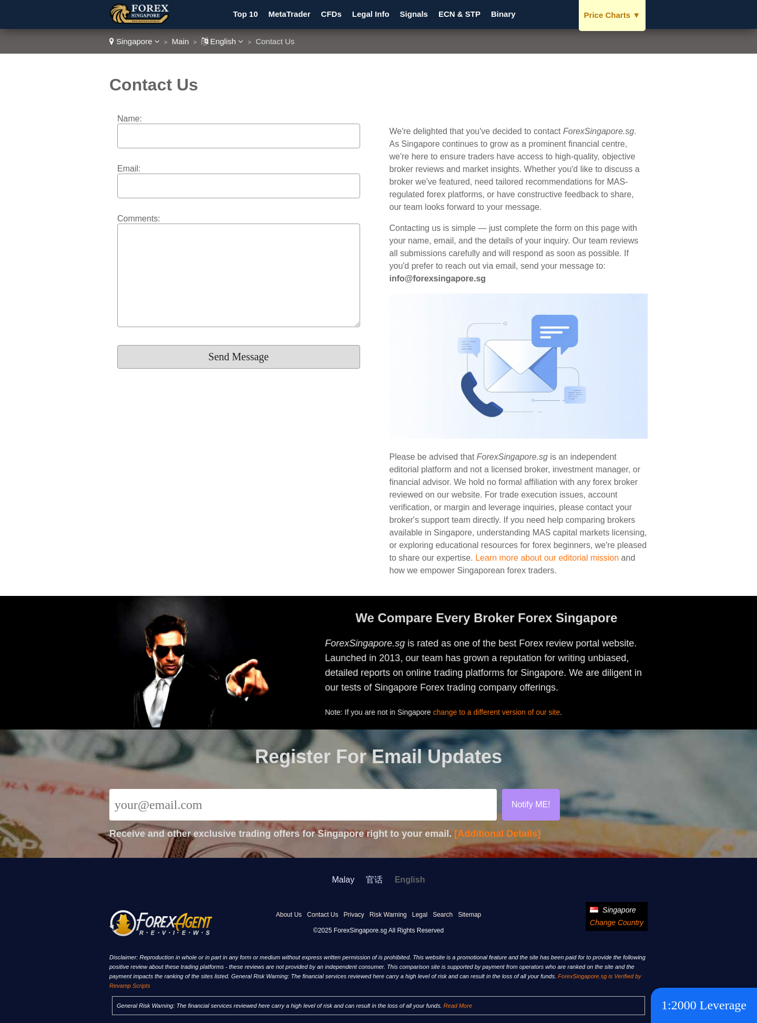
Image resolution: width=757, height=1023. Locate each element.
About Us (289, 914)
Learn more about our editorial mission (547, 557)
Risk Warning (388, 914)
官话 (374, 879)
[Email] (303, 805)
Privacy (353, 914)
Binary (503, 13)
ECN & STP (459, 13)
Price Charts (612, 15)
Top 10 (245, 13)
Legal (419, 914)
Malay (343, 879)
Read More (458, 1005)
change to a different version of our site (500, 711)
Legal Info (371, 13)
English (222, 41)
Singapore (134, 41)
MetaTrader (290, 13)
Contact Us (322, 914)
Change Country (616, 922)
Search (443, 914)
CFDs (331, 13)
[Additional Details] (497, 833)
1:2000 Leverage (703, 1005)
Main (180, 41)
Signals (414, 13)
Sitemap (469, 914)
